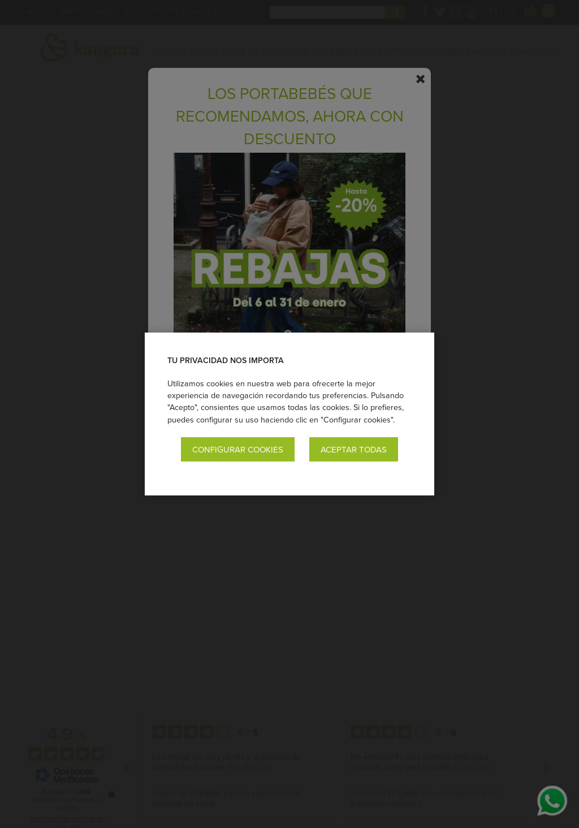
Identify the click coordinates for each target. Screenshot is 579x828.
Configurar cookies (237, 449)
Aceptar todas (354, 449)
